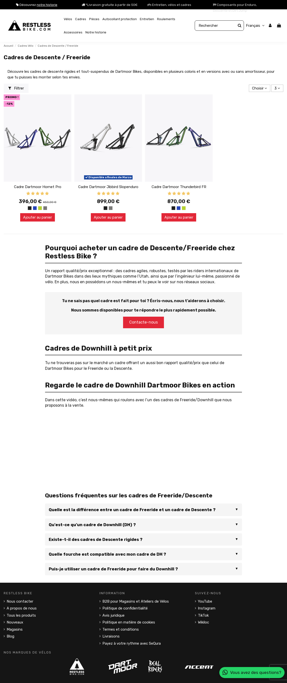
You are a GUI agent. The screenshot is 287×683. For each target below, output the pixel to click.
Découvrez (36, 5)
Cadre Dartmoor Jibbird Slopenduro (108, 187)
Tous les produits (21, 615)
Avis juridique (113, 615)
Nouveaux (15, 622)
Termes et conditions (120, 629)
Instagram (206, 608)
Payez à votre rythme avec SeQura (131, 643)
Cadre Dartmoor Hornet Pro (37, 187)
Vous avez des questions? (252, 672)
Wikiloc (203, 622)
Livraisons (111, 636)
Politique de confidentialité (125, 608)
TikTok (203, 615)
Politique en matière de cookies (128, 622)
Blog (10, 636)
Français (256, 25)
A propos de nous (22, 608)
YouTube (205, 601)
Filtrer (16, 88)
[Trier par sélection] (259, 88)
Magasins (15, 629)
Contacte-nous (143, 322)
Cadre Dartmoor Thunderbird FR (179, 187)
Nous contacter (20, 601)
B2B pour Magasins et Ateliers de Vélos (135, 601)
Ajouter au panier (37, 217)
